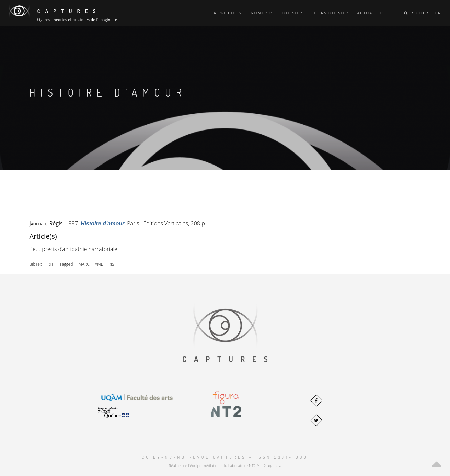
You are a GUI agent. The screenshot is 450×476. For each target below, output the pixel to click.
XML (99, 264)
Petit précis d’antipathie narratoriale (73, 249)
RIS (111, 264)
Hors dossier (331, 12)
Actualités (371, 12)
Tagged (66, 264)
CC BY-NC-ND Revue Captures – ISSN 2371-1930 (225, 457)
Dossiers (293, 12)
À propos (228, 12)
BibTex (36, 264)
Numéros (262, 12)
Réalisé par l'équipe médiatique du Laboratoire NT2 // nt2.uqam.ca (225, 465)
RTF (50, 264)
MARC (84, 264)
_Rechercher (422, 12)
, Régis (46, 223)
